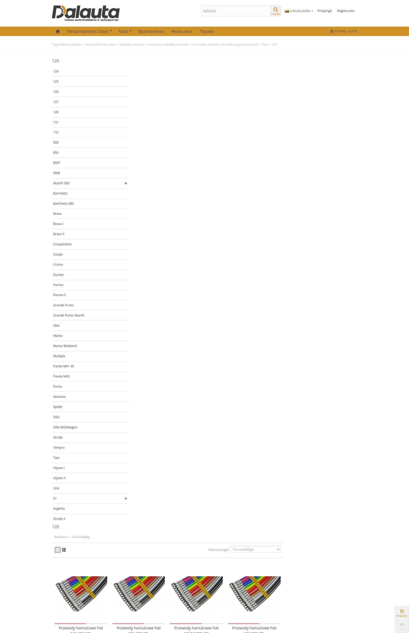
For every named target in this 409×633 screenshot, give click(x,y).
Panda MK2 (61, 376)
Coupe (58, 254)
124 (56, 71)
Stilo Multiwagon (65, 427)
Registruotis (345, 11)
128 (56, 112)
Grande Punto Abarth (69, 315)
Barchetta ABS (63, 203)
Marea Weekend (65, 346)
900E (56, 173)
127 (56, 102)
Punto (57, 386)
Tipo (56, 457)
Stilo (56, 417)
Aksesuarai (181, 31)
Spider (58, 407)
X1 (55, 498)
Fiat (265, 44)
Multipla (59, 356)
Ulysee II (59, 478)
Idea (56, 325)
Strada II (59, 518)
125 (56, 81)
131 (56, 122)
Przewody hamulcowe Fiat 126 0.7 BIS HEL (272, 162)
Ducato (58, 274)
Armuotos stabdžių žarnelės (168, 44)
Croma (58, 264)
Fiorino (58, 285)
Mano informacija (121, 576)
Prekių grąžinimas (173, 576)
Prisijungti (324, 11)
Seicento (59, 396)
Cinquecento (62, 244)
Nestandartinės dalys (89, 31)
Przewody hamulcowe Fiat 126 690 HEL (215, 162)
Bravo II (58, 234)
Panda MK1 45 (63, 366)
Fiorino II (59, 295)
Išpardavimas (151, 31)
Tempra (58, 447)
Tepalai (206, 31)
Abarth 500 (61, 183)
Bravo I (58, 224)
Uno (56, 488)
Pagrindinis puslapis (66, 44)
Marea (58, 335)
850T (56, 163)
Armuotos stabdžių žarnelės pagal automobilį (225, 44)
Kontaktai (166, 563)
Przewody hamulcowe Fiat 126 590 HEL (329, 162)
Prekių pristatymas (174, 570)
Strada (58, 437)
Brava (57, 213)
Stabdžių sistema (131, 44)
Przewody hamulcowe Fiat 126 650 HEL (158, 162)
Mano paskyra (118, 563)
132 (56, 132)
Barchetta (60, 193)
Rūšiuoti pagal (292, 82)
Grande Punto (63, 305)
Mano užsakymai (120, 570)
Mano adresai (117, 583)
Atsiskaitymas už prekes (178, 583)
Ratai (125, 31)
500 (56, 142)
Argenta (59, 508)
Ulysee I (58, 468)
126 (56, 91)
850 (56, 152)
